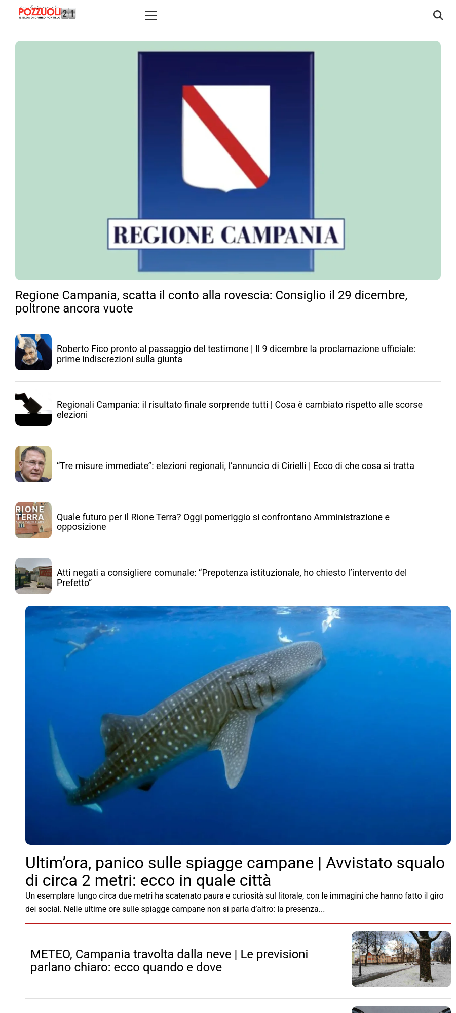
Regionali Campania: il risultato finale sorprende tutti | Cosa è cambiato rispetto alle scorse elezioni (240, 409)
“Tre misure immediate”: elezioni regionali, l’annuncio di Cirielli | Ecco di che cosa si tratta (235, 465)
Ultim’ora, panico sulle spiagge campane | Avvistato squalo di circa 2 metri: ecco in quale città (235, 871)
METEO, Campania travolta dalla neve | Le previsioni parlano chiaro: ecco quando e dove (169, 961)
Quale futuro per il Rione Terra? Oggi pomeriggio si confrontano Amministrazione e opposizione (223, 522)
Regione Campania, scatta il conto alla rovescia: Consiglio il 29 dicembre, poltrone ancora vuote (211, 302)
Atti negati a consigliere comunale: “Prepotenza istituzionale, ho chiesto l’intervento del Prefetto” (232, 577)
